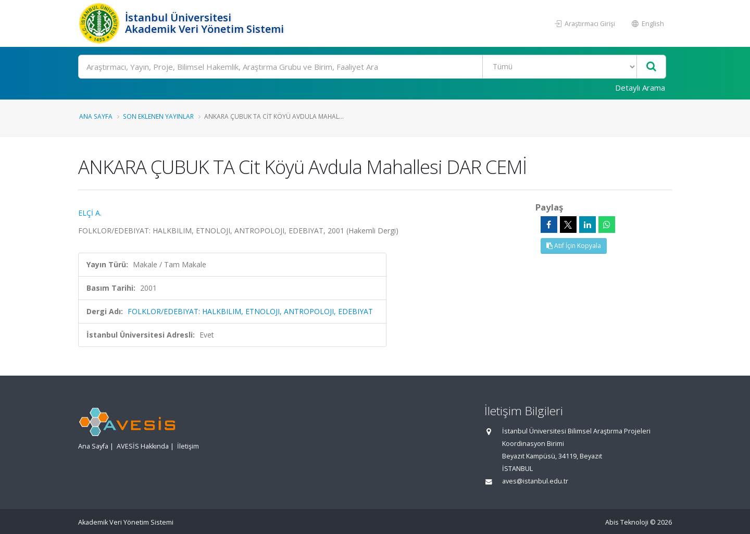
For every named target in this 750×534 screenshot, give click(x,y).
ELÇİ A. (90, 213)
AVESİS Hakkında (143, 446)
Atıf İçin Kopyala (573, 245)
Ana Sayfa (96, 116)
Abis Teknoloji (626, 522)
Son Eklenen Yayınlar (158, 116)
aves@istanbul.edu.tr (535, 481)
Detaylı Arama (640, 87)
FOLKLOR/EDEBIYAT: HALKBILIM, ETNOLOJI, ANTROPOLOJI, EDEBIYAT (250, 311)
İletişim (188, 446)
